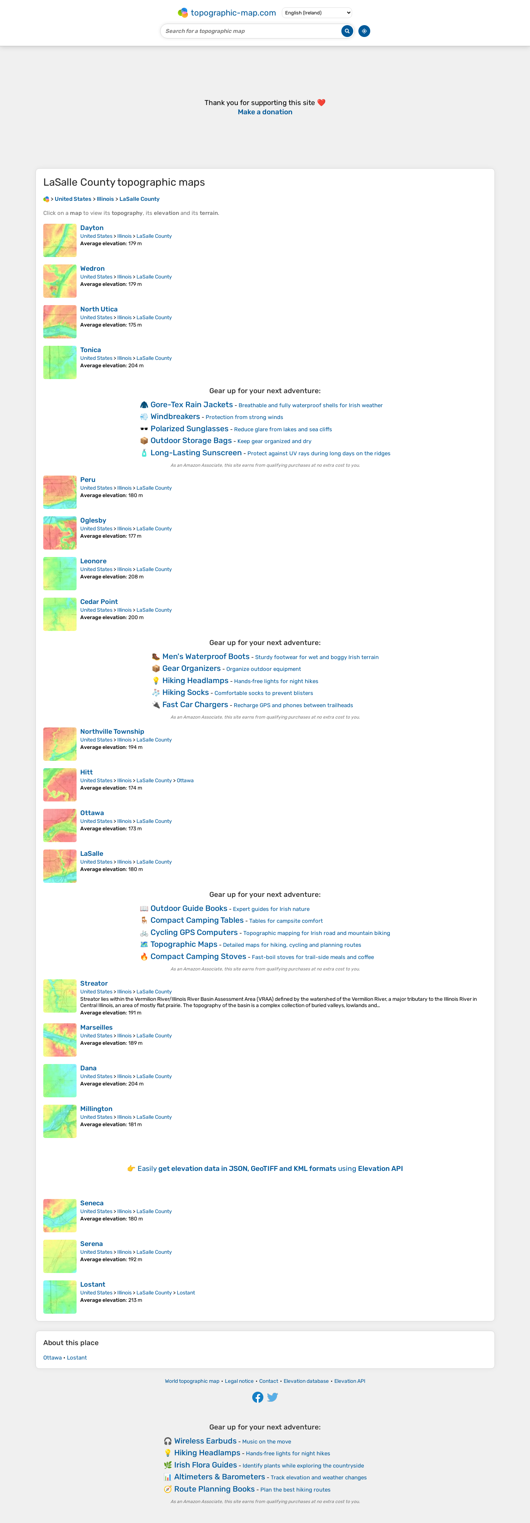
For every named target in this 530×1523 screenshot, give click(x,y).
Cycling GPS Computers (194, 932)
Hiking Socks (185, 692)
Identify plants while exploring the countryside (303, 1465)
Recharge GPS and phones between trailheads (293, 705)
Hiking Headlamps (195, 680)
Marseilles (96, 1027)
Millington (96, 1109)
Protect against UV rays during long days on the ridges (319, 453)
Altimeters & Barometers (219, 1476)
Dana (88, 1068)
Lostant (92, 1284)
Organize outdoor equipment (263, 669)
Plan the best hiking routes (295, 1489)
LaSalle (91, 854)
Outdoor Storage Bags (191, 440)
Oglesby (93, 520)
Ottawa (185, 780)
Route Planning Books (214, 1488)
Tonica (90, 350)
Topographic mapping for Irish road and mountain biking (316, 933)
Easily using (270, 1168)
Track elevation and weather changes (319, 1477)
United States (96, 236)
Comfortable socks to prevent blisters (264, 693)
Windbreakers (175, 416)
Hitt (86, 772)
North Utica (99, 309)
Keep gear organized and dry (274, 441)
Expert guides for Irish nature (271, 909)
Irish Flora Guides (205, 1464)
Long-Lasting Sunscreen (196, 452)
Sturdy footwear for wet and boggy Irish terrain (317, 657)
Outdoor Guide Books (189, 908)
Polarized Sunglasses (190, 428)
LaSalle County (154, 236)
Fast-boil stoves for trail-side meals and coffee (313, 957)
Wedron (92, 268)
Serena (91, 1244)
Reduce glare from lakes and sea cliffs (283, 429)
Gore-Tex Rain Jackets (192, 404)
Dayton (92, 228)
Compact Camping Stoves (198, 956)
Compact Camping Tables (197, 920)
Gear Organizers (191, 668)
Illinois (124, 236)
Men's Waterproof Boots (206, 656)
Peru (87, 480)
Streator (94, 983)
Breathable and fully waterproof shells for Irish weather (311, 405)
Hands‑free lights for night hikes (276, 681)
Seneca (92, 1203)
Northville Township (112, 731)
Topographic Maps (184, 944)
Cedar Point (99, 602)
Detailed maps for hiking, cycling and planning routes (292, 945)
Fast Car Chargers (195, 704)
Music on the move (266, 1441)
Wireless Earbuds (205, 1440)
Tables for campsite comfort (286, 921)
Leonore (93, 561)
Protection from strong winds (244, 417)
